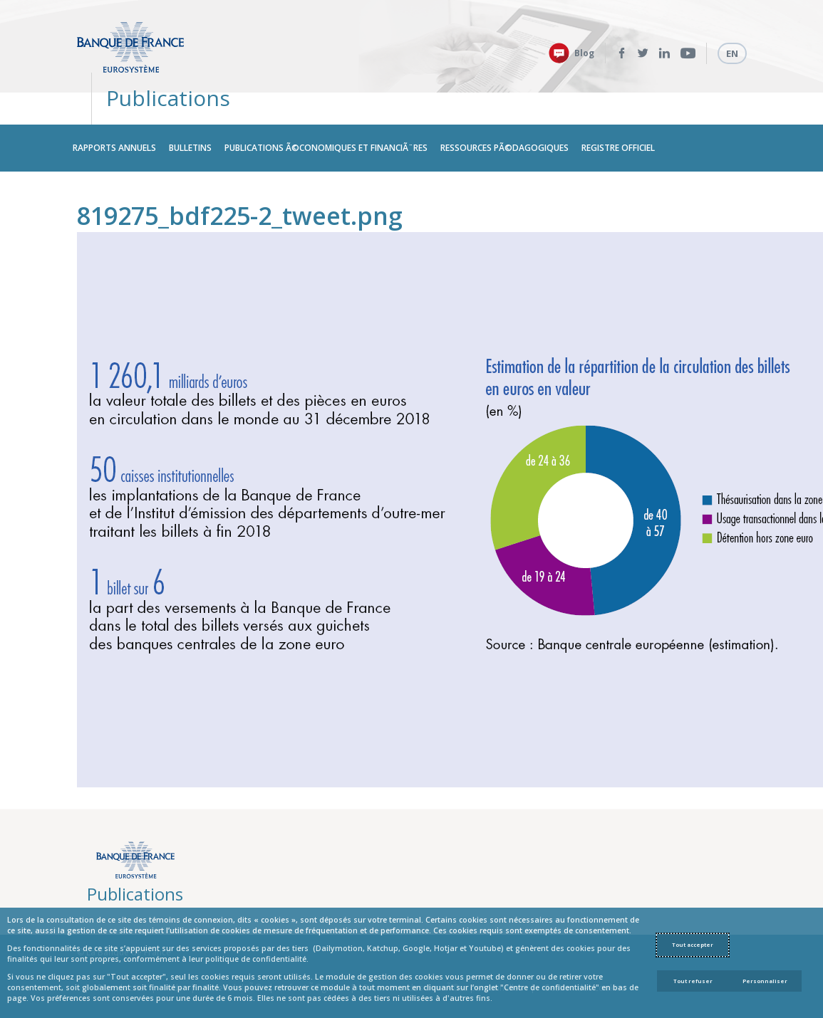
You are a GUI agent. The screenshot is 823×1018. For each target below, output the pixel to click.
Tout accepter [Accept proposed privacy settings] (692, 944)
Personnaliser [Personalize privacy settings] (764, 981)
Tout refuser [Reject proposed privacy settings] (693, 981)
